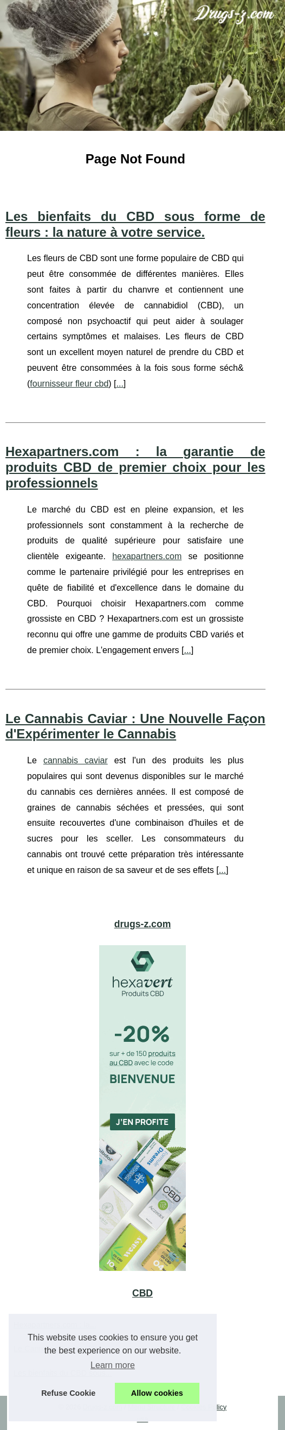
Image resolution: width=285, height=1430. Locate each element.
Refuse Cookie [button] (68, 1393)
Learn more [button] (112, 1365)
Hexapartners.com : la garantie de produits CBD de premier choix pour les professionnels (135, 467)
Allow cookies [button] (157, 1393)
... (120, 383)
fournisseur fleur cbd (69, 383)
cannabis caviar (75, 760)
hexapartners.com (147, 556)
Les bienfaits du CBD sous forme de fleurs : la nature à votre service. (135, 224)
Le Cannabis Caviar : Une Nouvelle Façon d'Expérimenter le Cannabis (135, 726)
